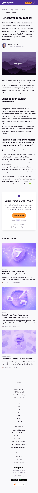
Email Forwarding (19, 395)
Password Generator (18, 430)
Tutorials (4, 269)
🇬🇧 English (19, 476)
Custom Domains (18, 389)
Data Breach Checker (19, 433)
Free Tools (19, 426)
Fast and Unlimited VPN (19, 448)
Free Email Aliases (19, 442)
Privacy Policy (19, 459)
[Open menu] (34, 3)
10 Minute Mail (19, 392)
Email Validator (19, 436)
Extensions (19, 415)
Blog (19, 407)
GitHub (19, 421)
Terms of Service (19, 462)
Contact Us (19, 456)
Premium (28, 2)
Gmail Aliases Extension (19, 445)
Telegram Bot (19, 398)
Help (19, 410)
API (19, 386)
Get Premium (19, 216)
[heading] (19, 272)
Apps (19, 412)
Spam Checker (19, 439)
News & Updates (6, 356)
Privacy (4, 312)
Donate (19, 418)
